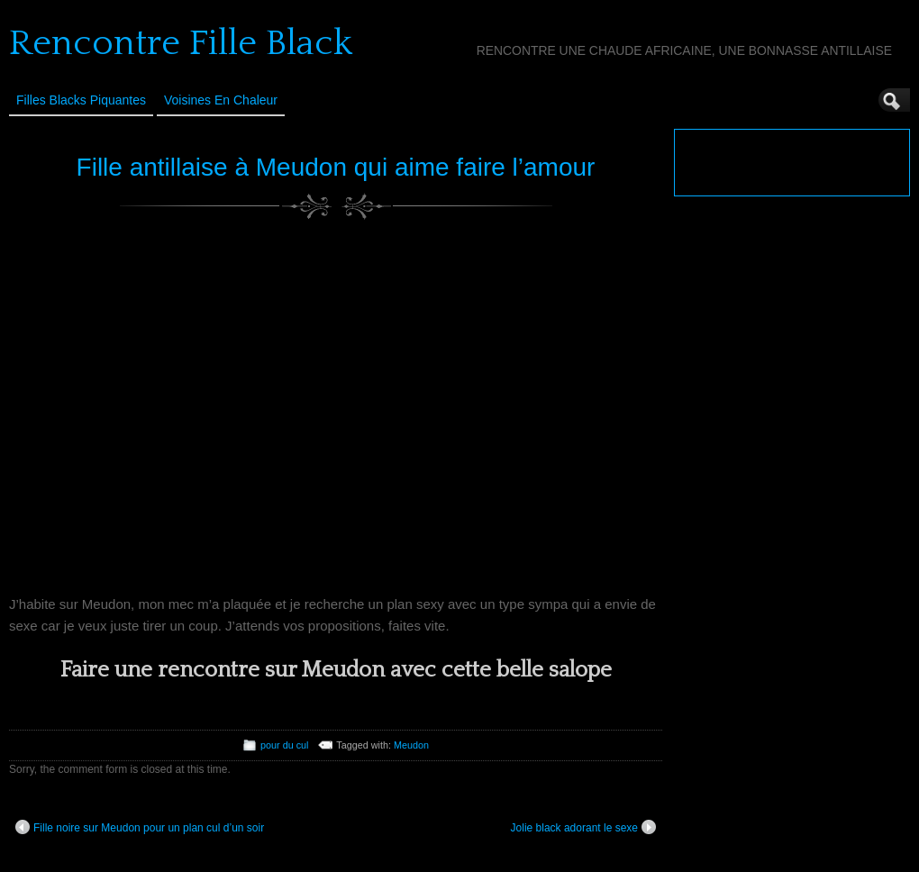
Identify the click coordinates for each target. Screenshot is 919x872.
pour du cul (284, 745)
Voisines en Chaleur (221, 100)
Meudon (411, 745)
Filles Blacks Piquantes (81, 100)
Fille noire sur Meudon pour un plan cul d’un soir (139, 827)
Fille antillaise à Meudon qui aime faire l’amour (336, 167)
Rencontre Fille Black (180, 43)
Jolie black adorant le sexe (583, 827)
